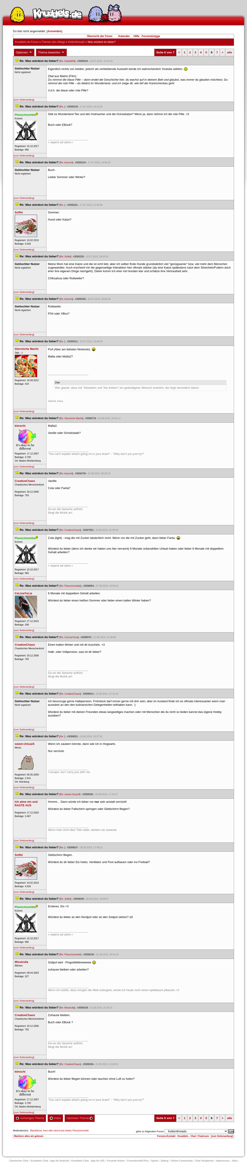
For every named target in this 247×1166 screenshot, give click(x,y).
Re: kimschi (66, 162)
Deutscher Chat (19, 1160)
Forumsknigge (151, 36)
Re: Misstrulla (67, 1007)
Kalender (124, 36)
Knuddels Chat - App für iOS (87, 1160)
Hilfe (136, 36)
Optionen (24, 52)
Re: (62, 106)
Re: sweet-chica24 (70, 794)
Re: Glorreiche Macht (71, 418)
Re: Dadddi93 (67, 61)
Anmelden (54, 31)
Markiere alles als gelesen (28, 1136)
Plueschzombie (81, 1130)
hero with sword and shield (57, 1130)
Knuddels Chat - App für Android (50, 1160)
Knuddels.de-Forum (26, 42)
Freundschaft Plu (138, 1160)
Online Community (182, 1160)
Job (234, 1160)
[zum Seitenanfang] (24, 99)
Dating (164, 1160)
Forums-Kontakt (166, 1136)
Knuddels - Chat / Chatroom (193, 1136)
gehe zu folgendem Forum (150, 1131)
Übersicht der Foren (99, 36)
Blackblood (36, 1130)
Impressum (222, 1160)
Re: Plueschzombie (70, 585)
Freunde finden (116, 1160)
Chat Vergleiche (204, 1160)
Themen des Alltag (53, 42)
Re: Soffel (65, 256)
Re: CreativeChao (70, 530)
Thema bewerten (51, 52)
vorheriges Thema (30, 1118)
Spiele (154, 1160)
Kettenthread (76, 42)
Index (55, 1118)
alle (229, 52)
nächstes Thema (80, 1118)
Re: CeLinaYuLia (69, 637)
